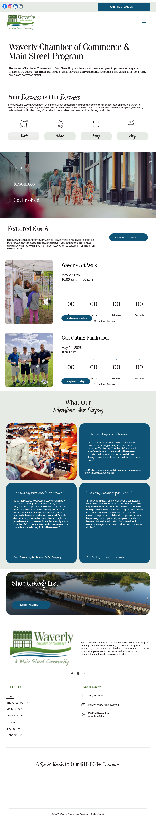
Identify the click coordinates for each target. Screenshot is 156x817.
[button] (78, 165)
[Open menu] (144, 21)
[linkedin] (15, 5)
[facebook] (4, 5)
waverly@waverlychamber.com (103, 701)
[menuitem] (24, 693)
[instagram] (10, 5)
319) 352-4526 (96, 692)
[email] (21, 5)
